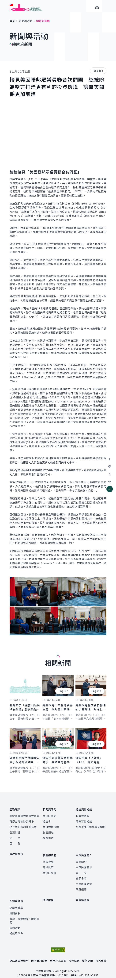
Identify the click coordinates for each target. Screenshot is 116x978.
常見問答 (101, 955)
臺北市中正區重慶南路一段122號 (48, 969)
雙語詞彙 (87, 955)
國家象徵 (81, 874)
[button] (109, 489)
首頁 (12, 21)
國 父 (81, 869)
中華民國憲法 (84, 863)
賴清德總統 (82, 814)
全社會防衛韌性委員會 (23, 825)
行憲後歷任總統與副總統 (91, 825)
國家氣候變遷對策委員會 (24, 814)
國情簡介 (81, 858)
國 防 (15, 841)
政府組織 (81, 885)
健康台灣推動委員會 (22, 819)
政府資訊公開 (39, 955)
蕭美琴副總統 (84, 819)
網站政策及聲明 (19, 955)
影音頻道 (48, 830)
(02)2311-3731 (89, 969)
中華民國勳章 (84, 880)
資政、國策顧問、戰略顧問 (24, 915)
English (98, 70)
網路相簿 (48, 836)
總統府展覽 (49, 869)
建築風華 (48, 863)
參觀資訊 (48, 858)
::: (2, 2)
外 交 (15, 836)
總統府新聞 (49, 814)
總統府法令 (16, 928)
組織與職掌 (16, 902)
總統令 (47, 819)
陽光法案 (74, 955)
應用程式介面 (58, 955)
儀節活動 (15, 922)
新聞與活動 (25, 21)
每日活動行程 (51, 825)
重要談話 (15, 830)
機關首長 (15, 908)
